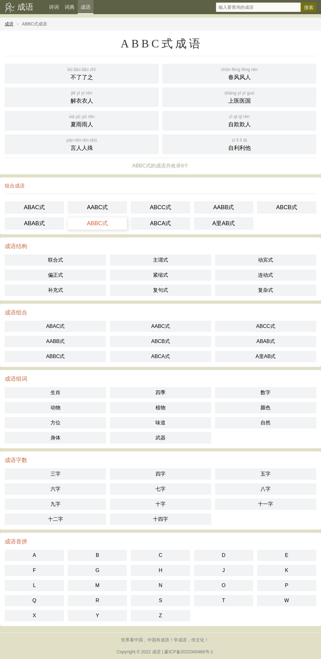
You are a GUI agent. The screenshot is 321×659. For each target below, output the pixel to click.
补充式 (55, 290)
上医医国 (239, 96)
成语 (25, 7)
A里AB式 (223, 223)
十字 (160, 504)
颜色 (265, 407)
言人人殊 (81, 143)
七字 (160, 489)
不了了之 (81, 73)
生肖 (55, 392)
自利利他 (239, 143)
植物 (160, 407)
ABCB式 (286, 207)
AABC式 (97, 207)
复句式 (160, 290)
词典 (70, 7)
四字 (160, 474)
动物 (55, 407)
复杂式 (265, 290)
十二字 (55, 519)
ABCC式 (160, 207)
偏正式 (55, 275)
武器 (160, 437)
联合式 (55, 260)
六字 (55, 489)
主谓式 (160, 260)
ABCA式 (160, 223)
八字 (265, 489)
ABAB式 (34, 223)
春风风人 (239, 73)
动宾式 (265, 260)
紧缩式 (160, 275)
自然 (265, 422)
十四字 (160, 519)
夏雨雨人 (81, 120)
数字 (265, 392)
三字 (55, 474)
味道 (160, 422)
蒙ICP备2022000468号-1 (188, 651)
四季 (160, 392)
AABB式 (223, 207)
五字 (265, 474)
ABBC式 (97, 223)
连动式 (265, 275)
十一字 (265, 504)
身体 (55, 437)
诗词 (54, 7)
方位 (55, 422)
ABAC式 (34, 207)
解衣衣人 (81, 96)
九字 (55, 504)
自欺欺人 (239, 120)
